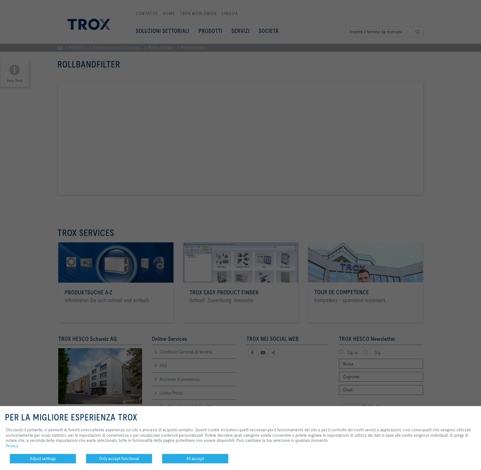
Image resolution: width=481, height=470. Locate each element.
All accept (195, 458)
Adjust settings (43, 458)
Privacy (12, 445)
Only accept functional (119, 458)
